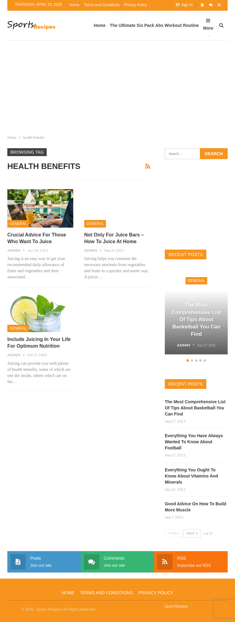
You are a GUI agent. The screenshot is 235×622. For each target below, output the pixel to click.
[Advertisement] (117, 86)
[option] (196, 312)
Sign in (184, 5)
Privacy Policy (135, 5)
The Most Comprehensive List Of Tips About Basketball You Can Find (196, 319)
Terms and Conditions (102, 5)
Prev (173, 533)
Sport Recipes (176, 606)
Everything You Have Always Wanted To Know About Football (194, 441)
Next (191, 533)
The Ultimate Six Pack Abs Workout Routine (154, 25)
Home (74, 5)
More (208, 24)
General (18, 223)
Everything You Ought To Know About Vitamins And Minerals (191, 476)
